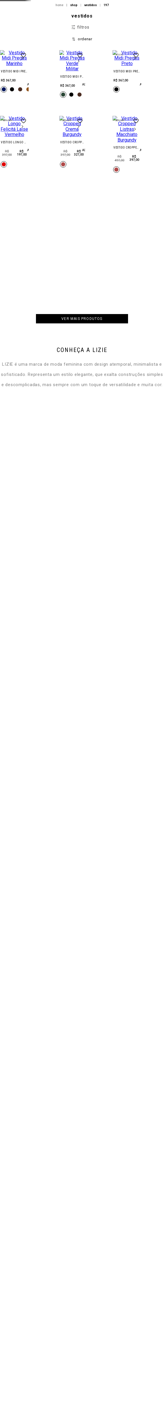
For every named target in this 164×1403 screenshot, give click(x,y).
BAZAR (42, 131)
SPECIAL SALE (47, 147)
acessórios (46, 115)
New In (42, 36)
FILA (40, 84)
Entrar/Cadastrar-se (140, 78)
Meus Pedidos (136, 95)
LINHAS (42, 67)
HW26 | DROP (46, 20)
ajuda (155, 1393)
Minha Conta (139, 87)
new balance (47, 99)
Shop (40, 51)
